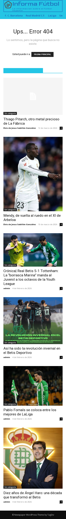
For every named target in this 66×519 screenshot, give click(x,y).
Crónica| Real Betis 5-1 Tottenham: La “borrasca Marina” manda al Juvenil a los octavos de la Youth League (30, 277)
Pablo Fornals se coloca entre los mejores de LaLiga (29, 412)
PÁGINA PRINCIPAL (42, 54)
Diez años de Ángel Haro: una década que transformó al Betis (32, 495)
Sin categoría (10, 113)
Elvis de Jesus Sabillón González (19, 128)
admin (6, 288)
